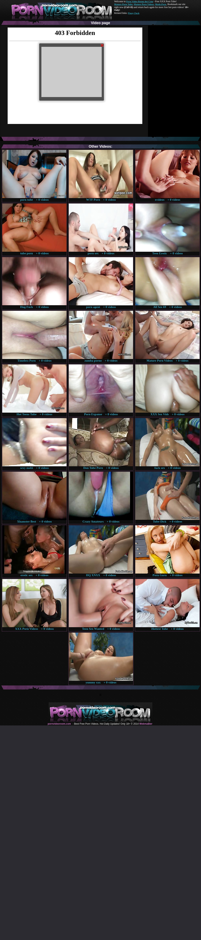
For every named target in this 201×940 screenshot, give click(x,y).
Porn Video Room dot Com (139, 1)
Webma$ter (145, 723)
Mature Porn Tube (123, 4)
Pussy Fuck (133, 13)
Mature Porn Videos (144, 4)
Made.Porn (160, 4)
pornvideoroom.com (59, 723)
